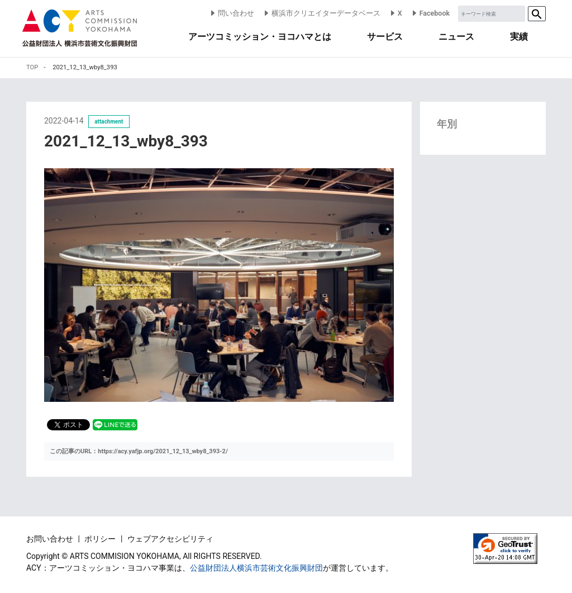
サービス (385, 36)
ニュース (456, 36)
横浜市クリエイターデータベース (321, 13)
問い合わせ (231, 13)
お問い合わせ (50, 538)
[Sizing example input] (491, 14)
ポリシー (100, 538)
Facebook (430, 13)
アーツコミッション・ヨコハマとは (259, 36)
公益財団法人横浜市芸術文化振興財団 (256, 567)
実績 (519, 36)
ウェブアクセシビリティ (170, 538)
